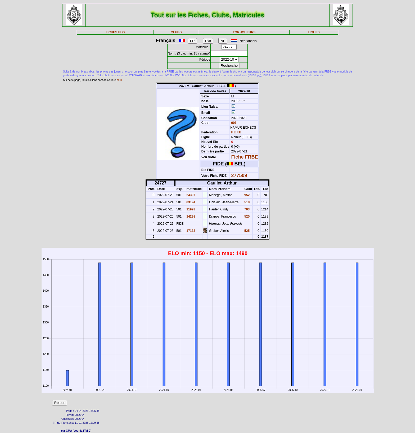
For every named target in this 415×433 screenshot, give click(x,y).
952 (246, 195)
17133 (190, 231)
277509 (239, 175)
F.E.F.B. (236, 132)
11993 (190, 209)
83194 (190, 202)
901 (233, 123)
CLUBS (176, 32)
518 (246, 202)
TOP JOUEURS (244, 32)
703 (246, 209)
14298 (190, 216)
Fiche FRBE (244, 157)
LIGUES (314, 32)
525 (246, 216)
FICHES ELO (115, 32)
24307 (190, 195)
